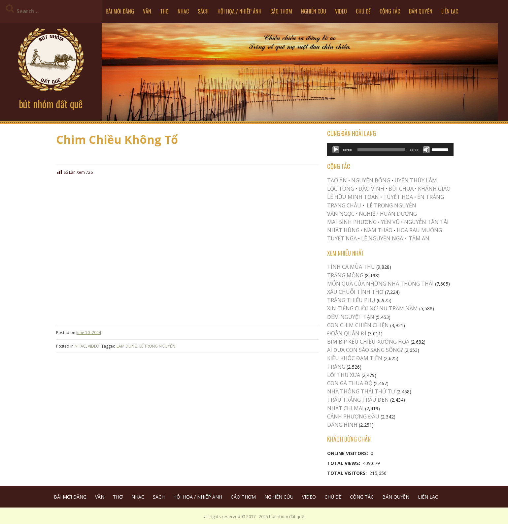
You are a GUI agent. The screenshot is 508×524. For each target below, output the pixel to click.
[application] (390, 149)
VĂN (147, 11)
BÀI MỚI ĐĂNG (120, 11)
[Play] (335, 149)
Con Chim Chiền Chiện (358, 325)
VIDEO (341, 11)
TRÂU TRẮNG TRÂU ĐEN (358, 399)
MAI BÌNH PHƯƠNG (352, 222)
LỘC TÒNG (340, 188)
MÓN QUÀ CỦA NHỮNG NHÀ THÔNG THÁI (380, 283)
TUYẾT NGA (342, 238)
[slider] (381, 149)
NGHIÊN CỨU (313, 11)
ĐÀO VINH (371, 188)
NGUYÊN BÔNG (370, 180)
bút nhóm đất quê (51, 103)
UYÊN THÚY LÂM (415, 180)
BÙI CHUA (401, 188)
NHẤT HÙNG (343, 230)
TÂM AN (419, 238)
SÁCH (203, 11)
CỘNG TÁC (390, 11)
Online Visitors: (348, 453)
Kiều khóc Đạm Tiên (354, 358)
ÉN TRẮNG (430, 196)
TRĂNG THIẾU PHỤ (351, 300)
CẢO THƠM (281, 11)
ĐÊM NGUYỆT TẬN (350, 317)
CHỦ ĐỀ (363, 11)
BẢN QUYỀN (420, 11)
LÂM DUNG (127, 346)
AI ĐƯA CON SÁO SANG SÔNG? (365, 350)
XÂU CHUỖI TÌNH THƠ (355, 291)
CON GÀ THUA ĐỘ (349, 383)
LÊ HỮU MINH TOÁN (353, 196)
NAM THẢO (378, 230)
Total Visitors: (347, 473)
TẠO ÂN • (338, 180)
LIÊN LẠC (449, 11)
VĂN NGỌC (341, 213)
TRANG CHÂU (344, 205)
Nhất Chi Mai (345, 408)
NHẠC (183, 11)
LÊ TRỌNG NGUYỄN (157, 346)
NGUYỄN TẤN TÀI (426, 222)
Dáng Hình (342, 424)
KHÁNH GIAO (434, 188)
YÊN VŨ (390, 222)
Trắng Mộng (345, 275)
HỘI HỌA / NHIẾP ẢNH (239, 11)
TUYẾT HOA (398, 196)
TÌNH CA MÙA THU (351, 266)
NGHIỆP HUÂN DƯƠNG (388, 213)
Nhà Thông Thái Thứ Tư (361, 391)
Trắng (336, 366)
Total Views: (344, 463)
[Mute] (426, 149)
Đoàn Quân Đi (346, 333)
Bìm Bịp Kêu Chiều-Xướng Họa (368, 341)
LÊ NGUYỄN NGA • (383, 238)
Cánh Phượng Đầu (353, 416)
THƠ (164, 11)
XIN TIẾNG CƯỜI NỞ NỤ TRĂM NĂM (372, 308)
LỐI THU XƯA (343, 375)
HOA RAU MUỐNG (418, 230)
